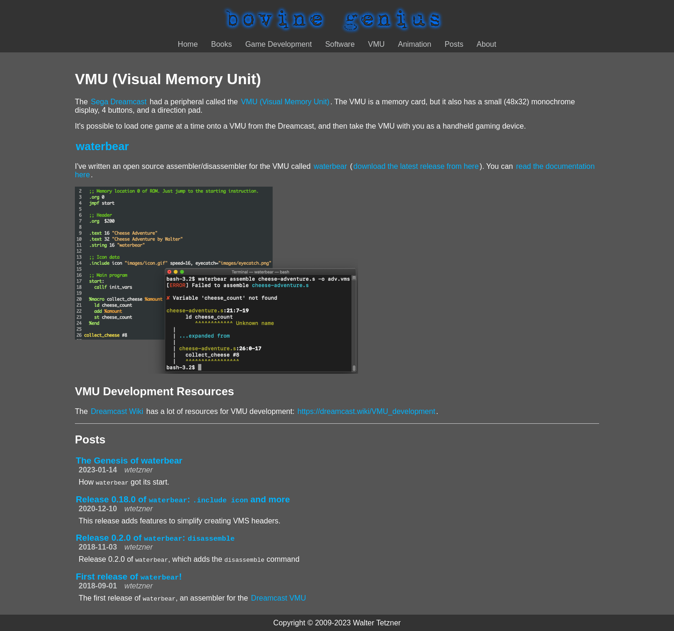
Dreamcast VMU (278, 598)
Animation (414, 44)
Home (188, 44)
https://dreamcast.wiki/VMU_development (366, 411)
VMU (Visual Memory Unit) (285, 102)
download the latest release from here (416, 166)
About (486, 44)
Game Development (278, 44)
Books (221, 44)
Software (340, 44)
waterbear (102, 146)
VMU (376, 44)
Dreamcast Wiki (117, 411)
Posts (454, 44)
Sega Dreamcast (119, 102)
